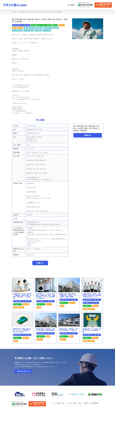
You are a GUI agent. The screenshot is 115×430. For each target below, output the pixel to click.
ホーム (53, 404)
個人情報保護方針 (95, 404)
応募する (87, 135)
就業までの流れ (60, 404)
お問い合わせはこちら (23, 372)
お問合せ (80, 404)
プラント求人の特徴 (71, 404)
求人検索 (72, 5)
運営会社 (86, 404)
